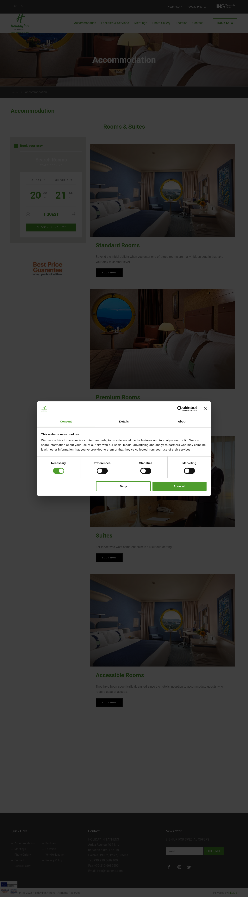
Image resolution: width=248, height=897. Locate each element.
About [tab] (182, 421)
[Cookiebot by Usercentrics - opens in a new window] (180, 409)
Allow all (179, 486)
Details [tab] (124, 421)
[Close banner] (205, 408)
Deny (123, 486)
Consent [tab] (66, 421)
